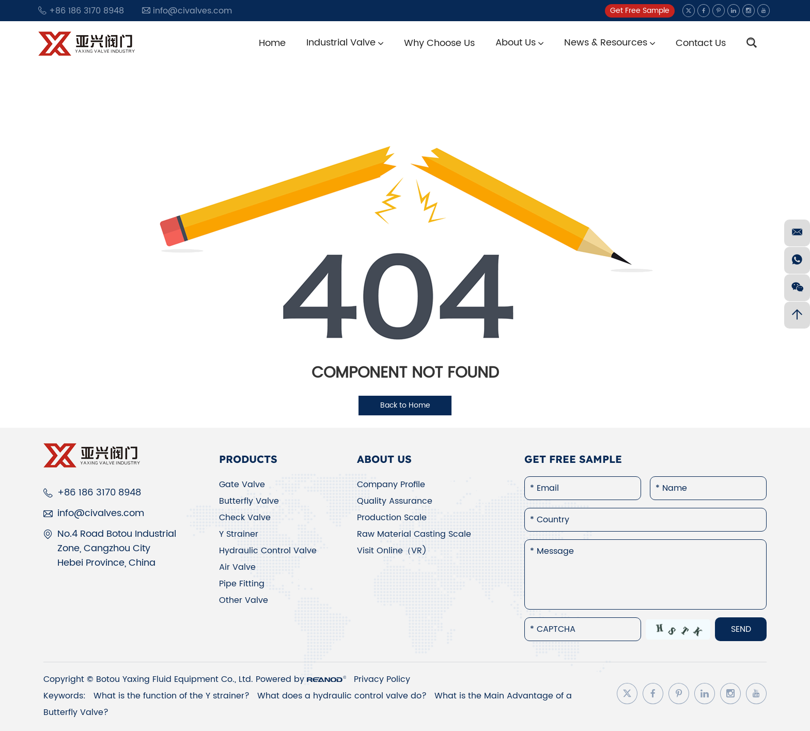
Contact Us (701, 43)
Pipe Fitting (241, 583)
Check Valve (245, 517)
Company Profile (391, 484)
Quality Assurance (394, 501)
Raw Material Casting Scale (414, 534)
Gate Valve (242, 484)
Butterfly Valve (249, 501)
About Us (519, 42)
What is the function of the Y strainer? (173, 696)
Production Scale (392, 517)
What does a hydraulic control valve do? (343, 696)
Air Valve (237, 567)
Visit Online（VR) (392, 550)
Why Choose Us (439, 43)
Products (248, 459)
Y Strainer (238, 534)
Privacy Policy (382, 679)
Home (272, 43)
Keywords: (64, 696)
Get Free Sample (639, 11)
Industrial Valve (344, 42)
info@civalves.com (192, 11)
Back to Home (405, 405)
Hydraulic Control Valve (268, 550)
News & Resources (609, 42)
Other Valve (243, 600)
